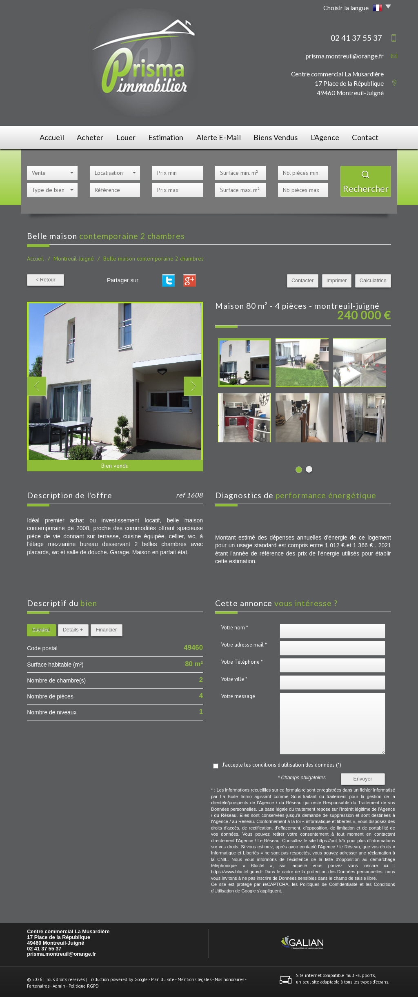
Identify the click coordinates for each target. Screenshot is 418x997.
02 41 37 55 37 (44, 946)
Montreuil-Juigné (73, 256)
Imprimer (337, 278)
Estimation (169, 136)
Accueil (47, 136)
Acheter (88, 136)
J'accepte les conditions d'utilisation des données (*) (281, 762)
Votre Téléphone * (242, 659)
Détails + (73, 627)
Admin (59, 983)
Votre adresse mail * (244, 642)
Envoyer (363, 776)
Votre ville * (234, 676)
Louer (127, 136)
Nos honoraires (229, 977)
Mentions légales (194, 977)
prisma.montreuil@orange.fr (345, 56)
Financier (106, 627)
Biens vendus (276, 136)
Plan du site (162, 977)
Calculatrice (373, 278)
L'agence (326, 136)
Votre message (238, 693)
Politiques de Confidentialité (329, 881)
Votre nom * (234, 625)
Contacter (303, 278)
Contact (369, 136)
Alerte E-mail (221, 136)
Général (41, 627)
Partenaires (38, 983)
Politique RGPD (84, 983)
